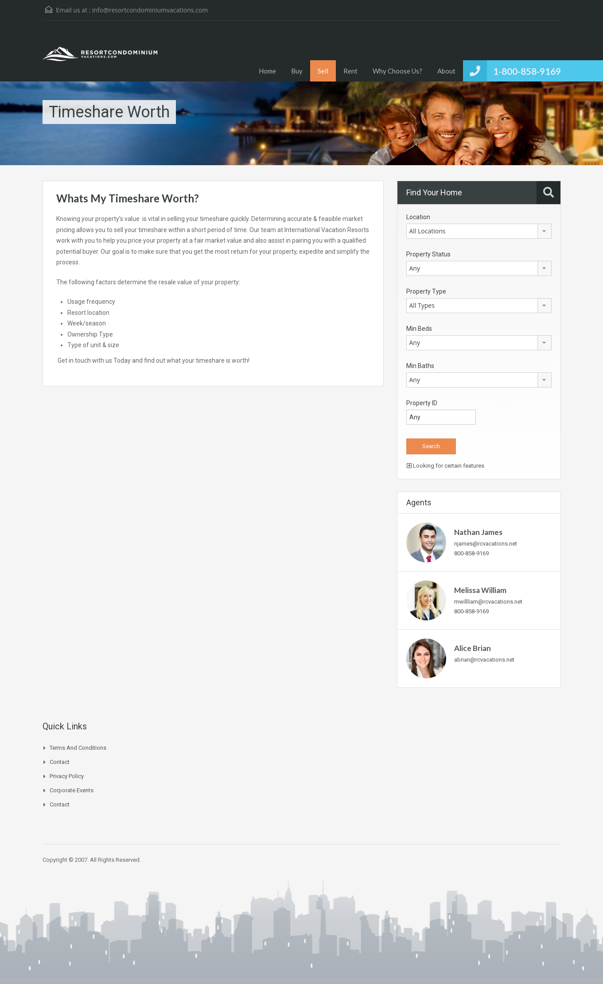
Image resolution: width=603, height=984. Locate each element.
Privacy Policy (67, 776)
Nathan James (478, 532)
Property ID (421, 403)
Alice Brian (472, 648)
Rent (350, 71)
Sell (323, 71)
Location (418, 217)
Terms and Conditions (78, 747)
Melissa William (480, 590)
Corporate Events (71, 790)
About (446, 71)
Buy (297, 71)
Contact (60, 762)
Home (267, 71)
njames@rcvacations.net (485, 543)
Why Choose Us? (397, 71)
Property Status (428, 254)
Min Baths (420, 365)
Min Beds (419, 328)
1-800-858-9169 (527, 71)
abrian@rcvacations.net (484, 659)
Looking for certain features (445, 465)
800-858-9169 (471, 553)
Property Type (426, 291)
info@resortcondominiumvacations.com (150, 10)
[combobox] (479, 231)
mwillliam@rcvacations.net (488, 601)
